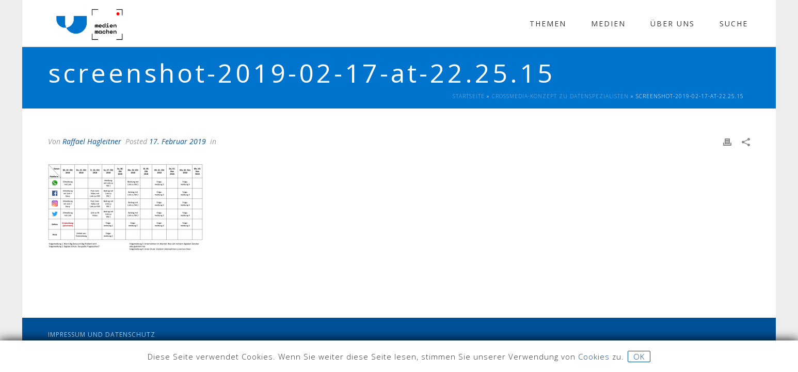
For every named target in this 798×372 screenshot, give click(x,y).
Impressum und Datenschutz (101, 334)
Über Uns (672, 23)
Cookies (594, 356)
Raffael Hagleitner (91, 141)
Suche (734, 23)
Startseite (469, 96)
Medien (608, 23)
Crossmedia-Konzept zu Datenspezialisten (560, 96)
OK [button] (639, 356)
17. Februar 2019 (177, 141)
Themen (548, 23)
